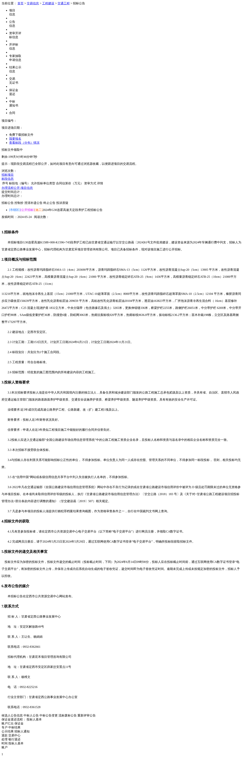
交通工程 (64, 3)
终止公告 (49, 202)
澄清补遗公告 (33, 202)
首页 (20, 3)
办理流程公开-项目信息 (17, 187)
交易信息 (33, 3)
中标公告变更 (48, 715)
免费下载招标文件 (21, 134)
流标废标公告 (67, 715)
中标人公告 (31, 715)
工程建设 (48, 3)
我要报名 (15, 138)
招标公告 (8, 202)
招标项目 (8, 174)
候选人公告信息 (12, 715)
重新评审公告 (86, 715)
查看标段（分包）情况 (24, 142)
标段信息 (8, 178)
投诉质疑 (62, 202)
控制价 (19, 202)
